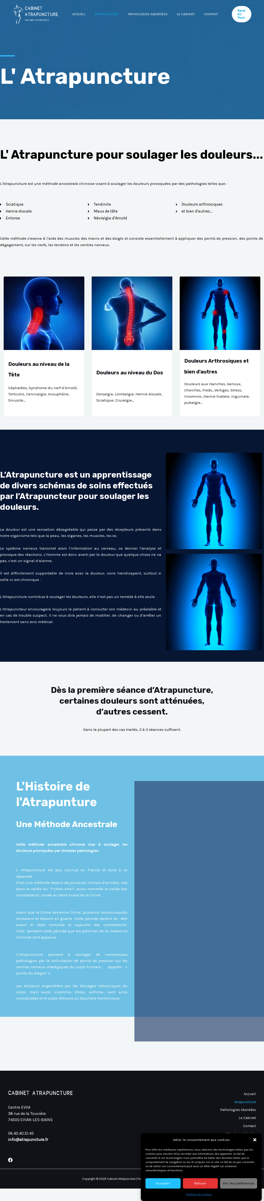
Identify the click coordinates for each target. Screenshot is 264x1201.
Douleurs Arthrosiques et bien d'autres (217, 372)
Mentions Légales (240, 1142)
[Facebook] (10, 1172)
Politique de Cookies (238, 1149)
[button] (255, 1171)
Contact (81, 41)
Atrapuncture (110, 14)
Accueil (80, 14)
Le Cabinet (194, 14)
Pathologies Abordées (153, 14)
